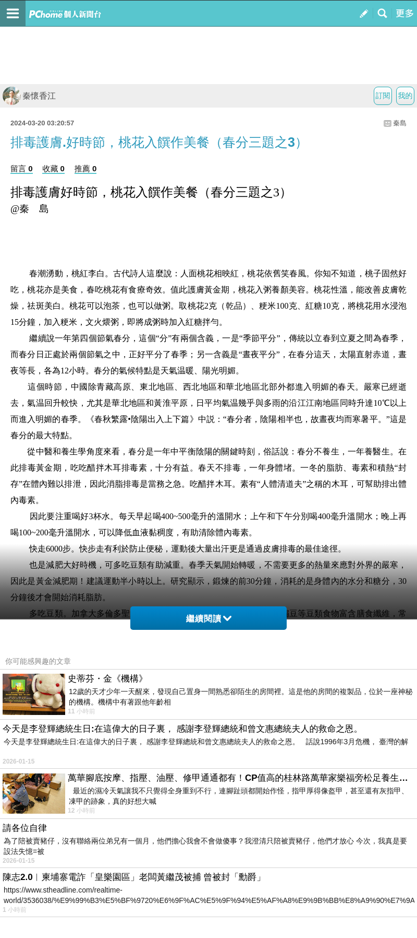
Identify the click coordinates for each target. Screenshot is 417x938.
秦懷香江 (29, 96)
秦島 (400, 123)
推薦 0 (86, 168)
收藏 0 (53, 168)
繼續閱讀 (208, 619)
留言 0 (21, 168)
